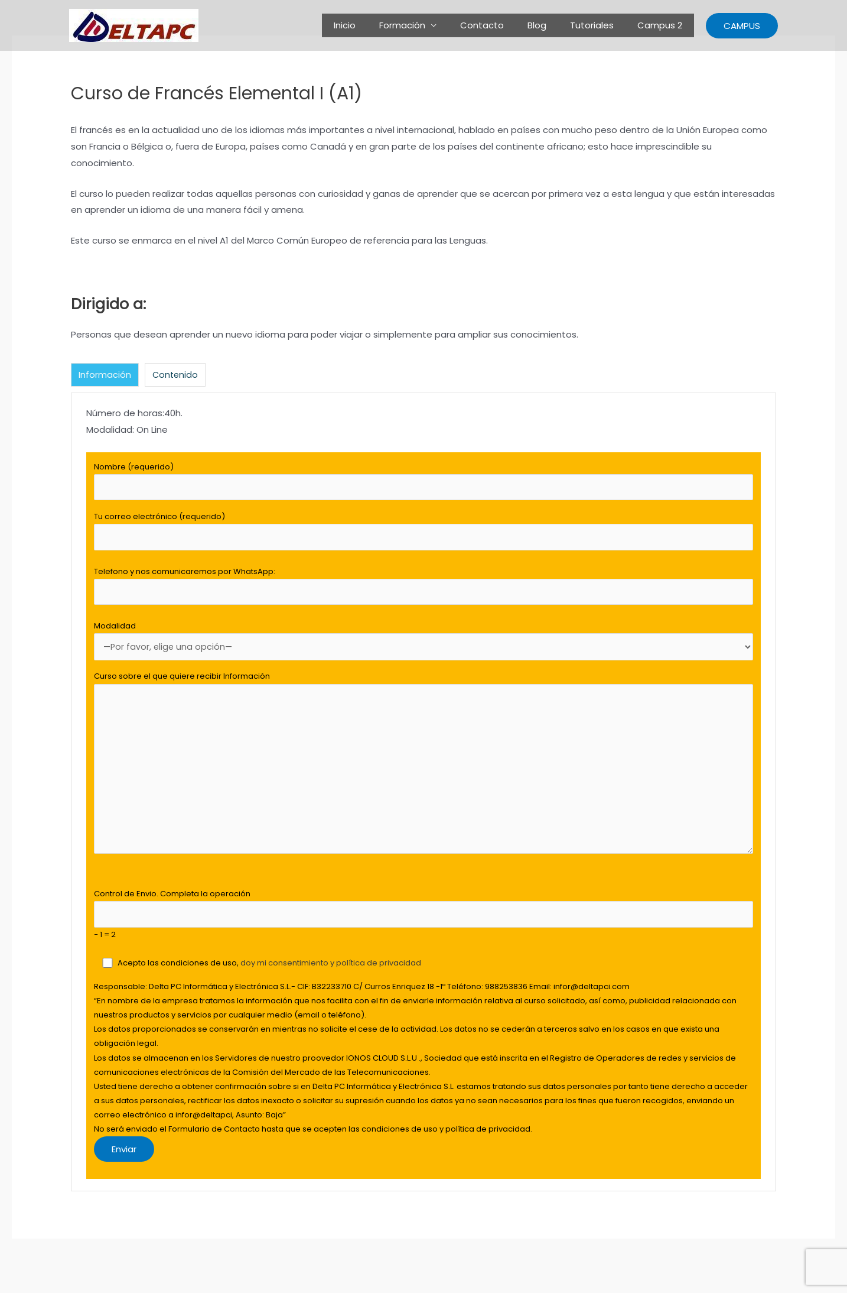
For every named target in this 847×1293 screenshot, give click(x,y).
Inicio (377, 25)
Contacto (503, 25)
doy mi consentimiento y (289, 981)
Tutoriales (601, 25)
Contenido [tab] (176, 375)
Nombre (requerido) (423, 482)
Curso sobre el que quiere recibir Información (423, 776)
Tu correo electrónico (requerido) (423, 534)
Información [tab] (105, 375)
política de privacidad (379, 981)
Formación (429, 25)
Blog (551, 25)
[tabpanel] (423, 802)
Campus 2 (662, 25)
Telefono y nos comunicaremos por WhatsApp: (423, 590)
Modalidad (423, 647)
